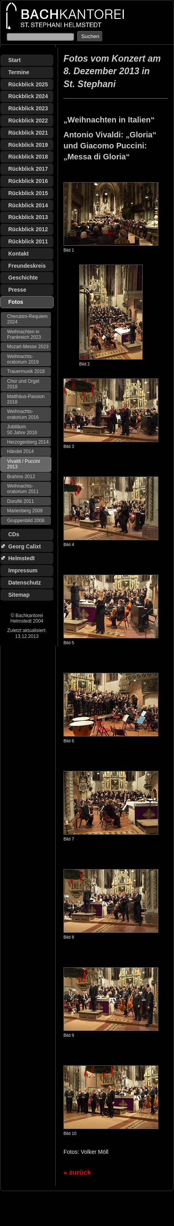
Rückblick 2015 (28, 193)
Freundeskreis (27, 266)
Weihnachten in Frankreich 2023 (24, 334)
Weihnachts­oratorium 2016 (23, 414)
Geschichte (23, 277)
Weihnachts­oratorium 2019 (23, 359)
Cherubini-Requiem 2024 (27, 319)
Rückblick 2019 (28, 145)
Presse (17, 290)
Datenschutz (24, 582)
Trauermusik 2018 (26, 371)
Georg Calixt (24, 546)
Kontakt (18, 253)
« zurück (77, 1172)
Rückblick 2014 (28, 205)
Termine (18, 72)
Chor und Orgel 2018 (23, 383)
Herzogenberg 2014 (28, 442)
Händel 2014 (20, 451)
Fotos (15, 302)
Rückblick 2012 (28, 229)
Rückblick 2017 (28, 169)
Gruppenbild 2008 (25, 520)
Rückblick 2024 (28, 96)
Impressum (23, 570)
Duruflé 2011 (20, 501)
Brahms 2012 (21, 476)
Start (14, 60)
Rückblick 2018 (28, 156)
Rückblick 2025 (28, 84)
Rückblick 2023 (28, 108)
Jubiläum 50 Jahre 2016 (22, 429)
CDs (13, 534)
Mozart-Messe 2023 (28, 346)
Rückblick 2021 (28, 133)
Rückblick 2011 (28, 241)
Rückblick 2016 (28, 181)
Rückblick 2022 (28, 120)
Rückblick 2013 (28, 217)
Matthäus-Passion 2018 (26, 399)
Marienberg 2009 (25, 510)
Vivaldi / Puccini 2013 (23, 464)
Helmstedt (21, 558)
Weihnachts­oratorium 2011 (23, 488)
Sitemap (18, 595)
